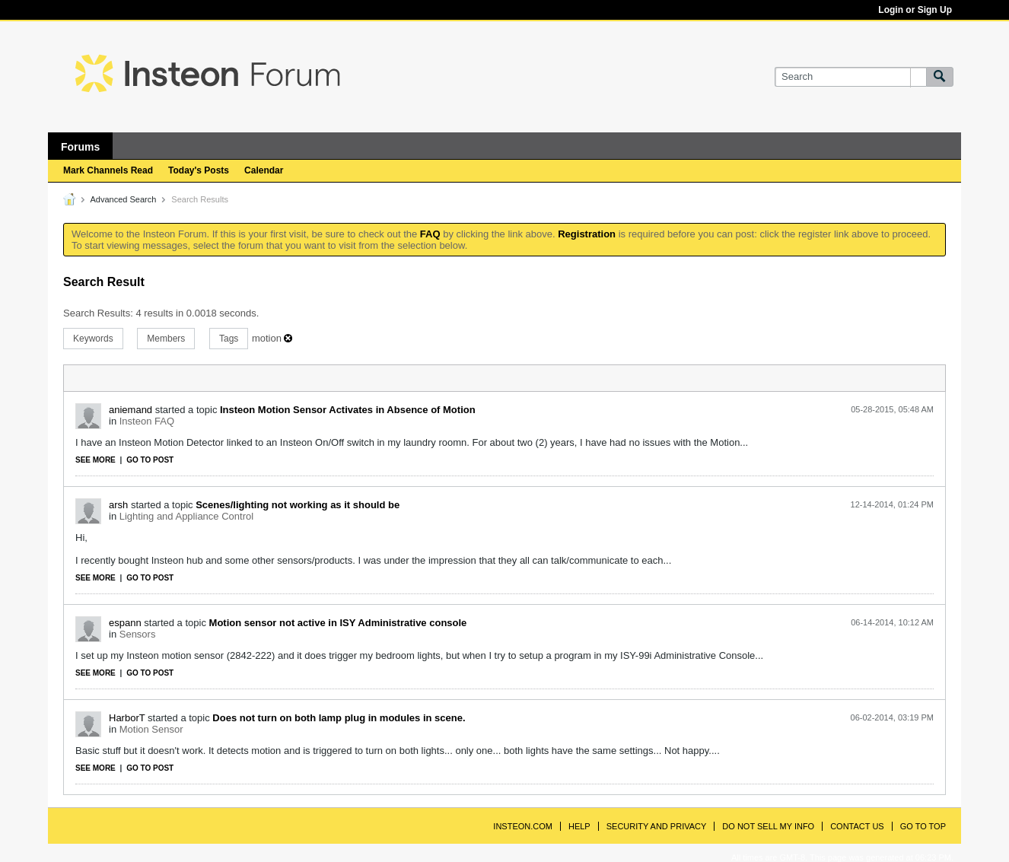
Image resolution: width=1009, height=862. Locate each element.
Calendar (263, 170)
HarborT (127, 718)
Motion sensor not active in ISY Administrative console (338, 622)
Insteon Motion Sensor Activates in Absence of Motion (348, 409)
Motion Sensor (151, 729)
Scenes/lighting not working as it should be (297, 505)
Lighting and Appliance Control (186, 516)
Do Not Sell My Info (768, 826)
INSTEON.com (522, 826)
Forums (80, 147)
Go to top (923, 826)
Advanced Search (123, 199)
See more (95, 460)
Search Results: (98, 313)
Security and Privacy (656, 826)
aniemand (130, 409)
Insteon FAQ (146, 421)
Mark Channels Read (108, 170)
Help (579, 826)
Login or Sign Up (915, 10)
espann (125, 622)
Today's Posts (198, 170)
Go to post (149, 460)
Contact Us (857, 826)
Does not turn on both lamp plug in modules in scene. (338, 718)
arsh (118, 505)
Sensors (137, 634)
